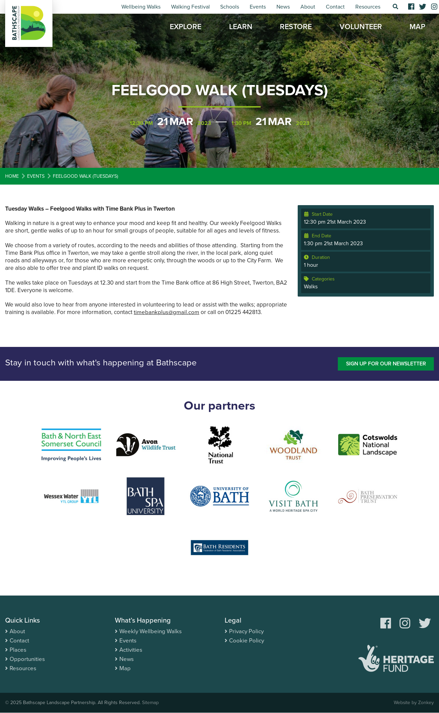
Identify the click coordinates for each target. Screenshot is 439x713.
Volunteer (361, 27)
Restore (296, 27)
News (283, 6)
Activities (130, 649)
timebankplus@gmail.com (166, 312)
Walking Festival (190, 6)
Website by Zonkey (413, 703)
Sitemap (150, 703)
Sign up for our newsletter (385, 363)
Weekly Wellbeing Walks (150, 631)
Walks (311, 286)
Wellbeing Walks (141, 6)
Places (18, 649)
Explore (185, 27)
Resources (367, 6)
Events (258, 6)
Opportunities (27, 659)
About (307, 6)
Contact (335, 6)
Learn (240, 27)
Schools (229, 6)
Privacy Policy (246, 631)
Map (417, 27)
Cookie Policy (246, 640)
